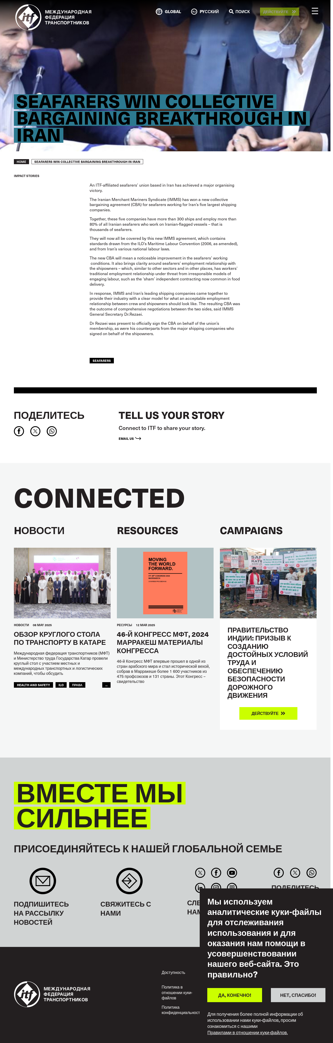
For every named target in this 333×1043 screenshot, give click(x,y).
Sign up (43, 883)
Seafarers (102, 360)
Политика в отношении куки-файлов (177, 992)
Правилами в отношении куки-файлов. (247, 1032)
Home (21, 161)
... (106, 685)
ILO (61, 685)
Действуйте (276, 11)
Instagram (216, 888)
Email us (126, 438)
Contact (129, 883)
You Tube (232, 873)
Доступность (173, 972)
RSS (232, 888)
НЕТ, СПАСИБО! (298, 995)
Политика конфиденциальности (182, 1010)
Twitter (200, 873)
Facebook (216, 873)
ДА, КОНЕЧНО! (234, 995)
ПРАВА (77, 685)
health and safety (33, 685)
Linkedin (200, 888)
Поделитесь (49, 415)
